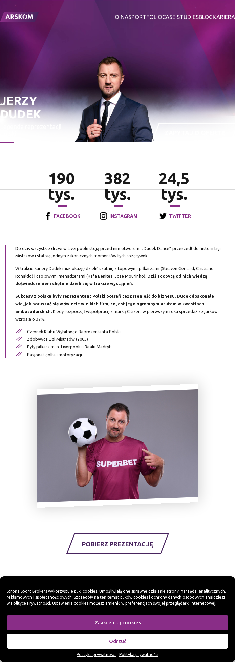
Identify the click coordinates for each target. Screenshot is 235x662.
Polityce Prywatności (30, 603)
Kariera (224, 17)
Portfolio (146, 17)
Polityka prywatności (96, 654)
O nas (123, 17)
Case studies (180, 17)
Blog (206, 17)
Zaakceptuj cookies (117, 622)
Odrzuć (117, 641)
